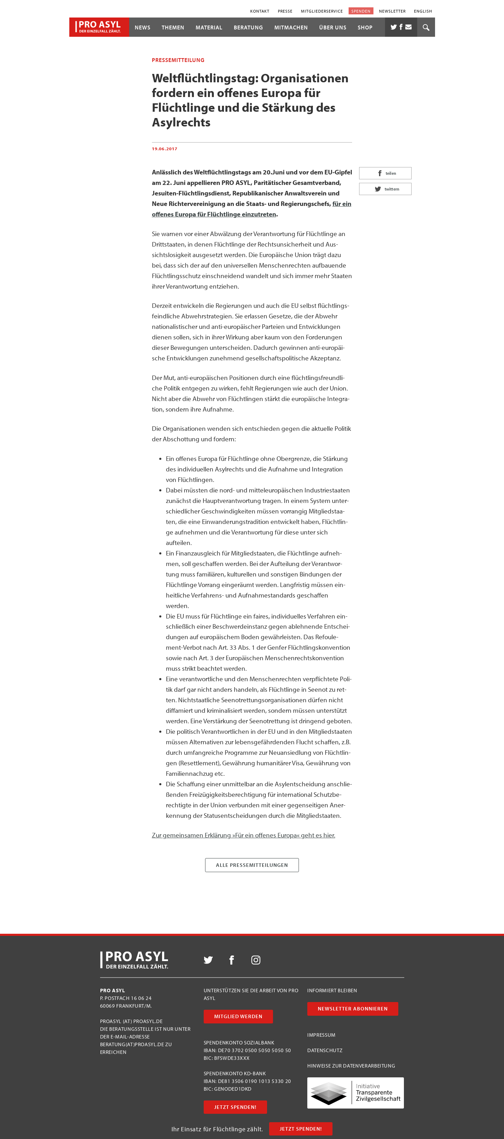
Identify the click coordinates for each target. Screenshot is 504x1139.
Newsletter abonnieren (353, 1008)
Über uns (332, 27)
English (423, 10)
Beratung (248, 27)
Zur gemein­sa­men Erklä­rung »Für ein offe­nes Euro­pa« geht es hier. (243, 835)
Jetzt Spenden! (301, 1128)
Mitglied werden (238, 1016)
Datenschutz (324, 1050)
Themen (173, 27)
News (142, 27)
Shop (365, 27)
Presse (285, 10)
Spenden (361, 10)
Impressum (321, 1034)
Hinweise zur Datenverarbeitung (351, 1065)
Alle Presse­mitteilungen (252, 865)
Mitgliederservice (322, 10)
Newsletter (392, 10)
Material (209, 27)
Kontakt (260, 10)
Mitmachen (291, 27)
